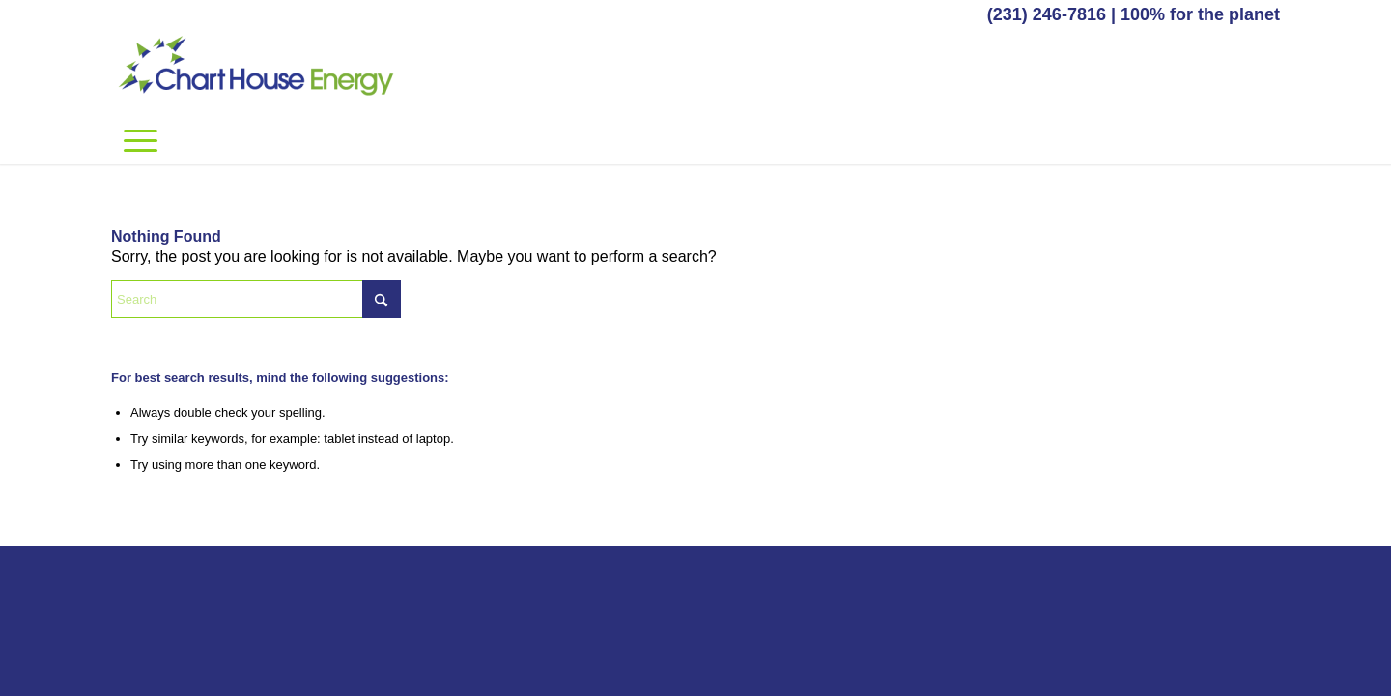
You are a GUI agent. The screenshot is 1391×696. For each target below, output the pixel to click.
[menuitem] (140, 140)
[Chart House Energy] (256, 72)
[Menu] (140, 140)
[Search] (256, 299)
